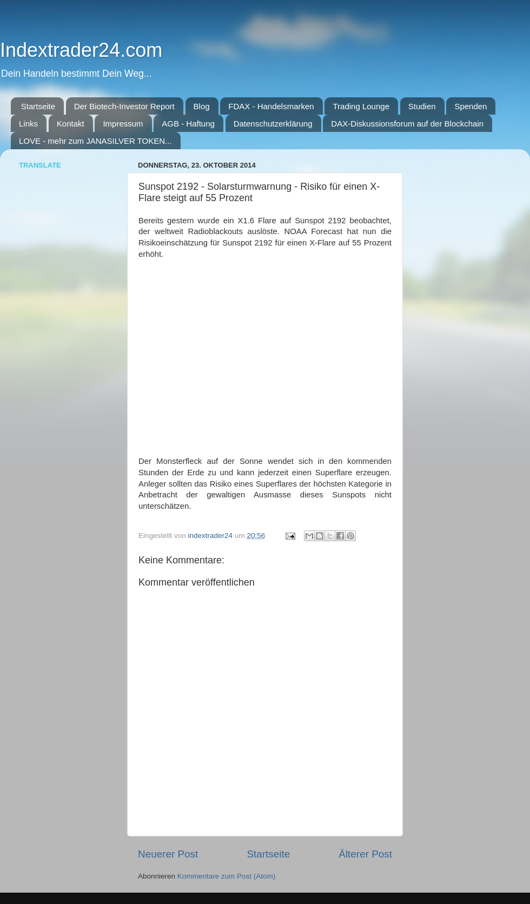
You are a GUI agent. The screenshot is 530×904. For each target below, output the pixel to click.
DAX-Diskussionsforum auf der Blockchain (407, 123)
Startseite (38, 106)
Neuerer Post (168, 854)
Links (28, 123)
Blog (202, 106)
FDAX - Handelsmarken (271, 106)
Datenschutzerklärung (273, 123)
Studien (422, 106)
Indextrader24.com (81, 50)
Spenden (470, 106)
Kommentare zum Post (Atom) (226, 876)
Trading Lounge (361, 106)
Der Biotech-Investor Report (124, 106)
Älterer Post (365, 854)
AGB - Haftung (188, 123)
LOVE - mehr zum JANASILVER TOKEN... (95, 140)
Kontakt (70, 123)
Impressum (123, 123)
